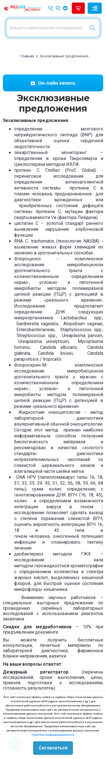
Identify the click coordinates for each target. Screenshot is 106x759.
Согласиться (53, 748)
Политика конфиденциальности (53, 734)
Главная (27, 56)
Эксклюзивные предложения (64, 56)
